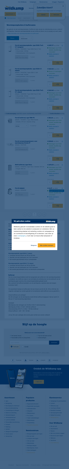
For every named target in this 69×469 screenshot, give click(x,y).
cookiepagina (21, 236)
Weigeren (34, 245)
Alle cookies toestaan (46, 245)
